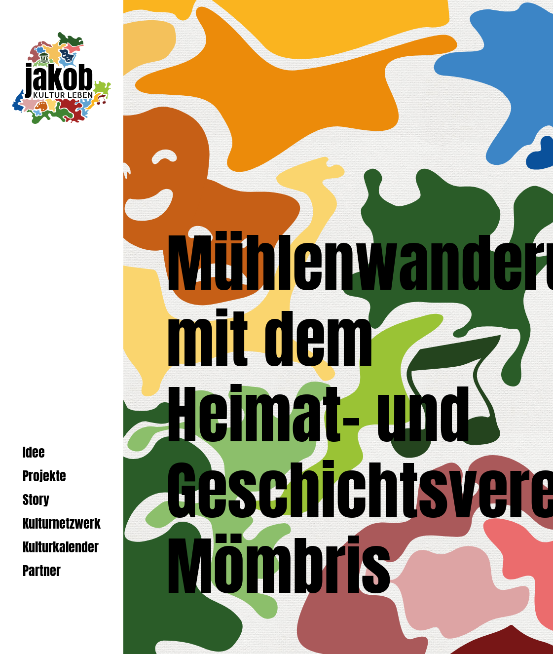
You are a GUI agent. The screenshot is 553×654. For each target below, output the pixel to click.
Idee (34, 452)
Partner (42, 571)
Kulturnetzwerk (62, 523)
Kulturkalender (61, 547)
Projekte (44, 476)
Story (36, 500)
